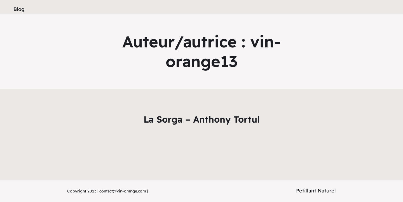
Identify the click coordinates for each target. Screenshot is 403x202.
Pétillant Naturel (316, 190)
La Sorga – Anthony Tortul (202, 119)
